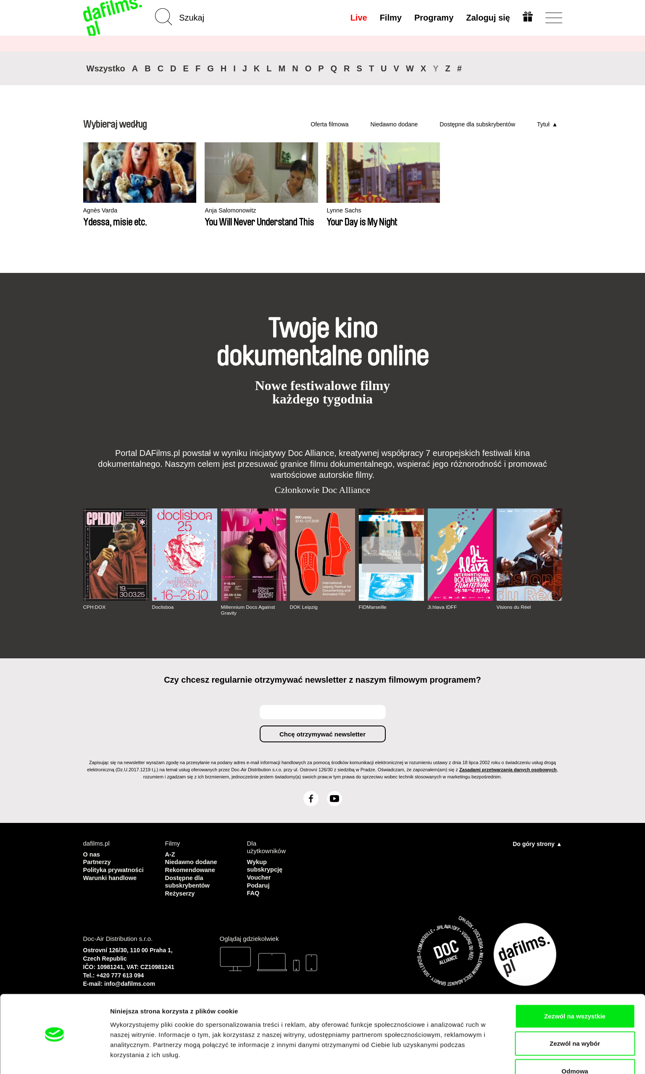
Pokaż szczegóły (448, 1057)
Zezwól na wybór (575, 1019)
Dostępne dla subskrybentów (477, 124)
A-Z (170, 853)
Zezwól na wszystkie (575, 991)
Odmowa (574, 1046)
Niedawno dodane (394, 124)
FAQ (253, 891)
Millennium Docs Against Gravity (248, 610)
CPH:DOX (94, 607)
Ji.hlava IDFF (443, 607)
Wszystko (106, 68)
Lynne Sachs (296, 210)
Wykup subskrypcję (265, 865)
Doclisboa (163, 607)
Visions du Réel (514, 607)
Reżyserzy (180, 891)
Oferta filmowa (329, 124)
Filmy (390, 17)
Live (358, 17)
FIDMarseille (373, 607)
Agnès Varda (101, 210)
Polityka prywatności (114, 868)
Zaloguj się (487, 17)
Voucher (259, 876)
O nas (92, 853)
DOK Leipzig (304, 607)
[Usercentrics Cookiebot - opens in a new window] (54, 1057)
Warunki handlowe (111, 876)
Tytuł (543, 124)
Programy (433, 17)
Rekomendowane (191, 868)
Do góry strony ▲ (537, 843)
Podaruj (259, 884)
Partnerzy (97, 861)
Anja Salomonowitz (207, 210)
